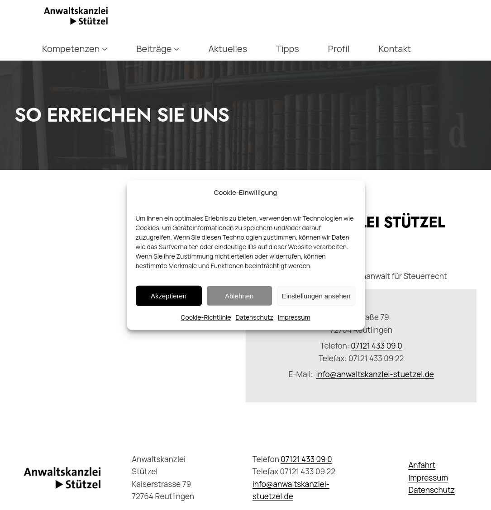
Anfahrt (421, 465)
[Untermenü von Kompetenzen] (104, 49)
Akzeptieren (168, 295)
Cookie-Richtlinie (206, 317)
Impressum (294, 317)
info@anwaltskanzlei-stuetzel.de (375, 374)
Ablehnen (239, 295)
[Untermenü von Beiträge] (176, 49)
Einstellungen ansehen (316, 295)
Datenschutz (254, 317)
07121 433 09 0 (376, 345)
